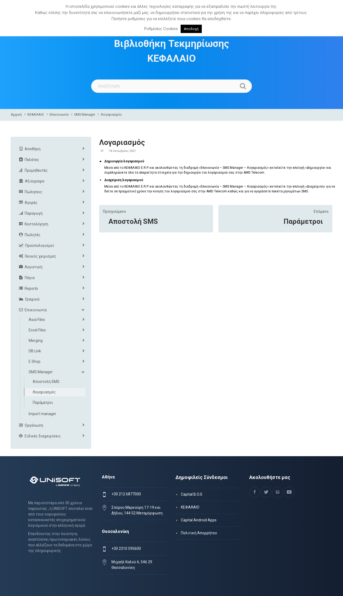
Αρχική (16, 114)
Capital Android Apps (199, 520)
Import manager (42, 414)
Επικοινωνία (59, 114)
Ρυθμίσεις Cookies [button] (161, 28)
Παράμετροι (303, 221)
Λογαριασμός (111, 114)
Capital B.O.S (191, 494)
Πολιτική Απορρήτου (199, 533)
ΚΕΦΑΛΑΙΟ (35, 114)
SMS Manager (84, 114)
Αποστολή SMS (133, 221)
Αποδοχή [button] (191, 29)
